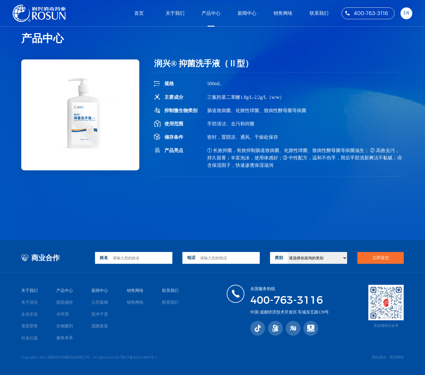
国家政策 (99, 326)
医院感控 (64, 302)
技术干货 (99, 314)
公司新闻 (99, 302)
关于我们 (175, 13)
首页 (139, 13)
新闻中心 (247, 13)
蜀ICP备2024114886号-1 (138, 357)
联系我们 (319, 13)
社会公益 (29, 338)
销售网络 (283, 13)
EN (406, 13)
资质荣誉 (29, 326)
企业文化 (29, 314)
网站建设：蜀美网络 (388, 357)
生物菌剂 (64, 326)
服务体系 (64, 338)
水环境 (62, 314)
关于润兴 (29, 302)
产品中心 (211, 13)
